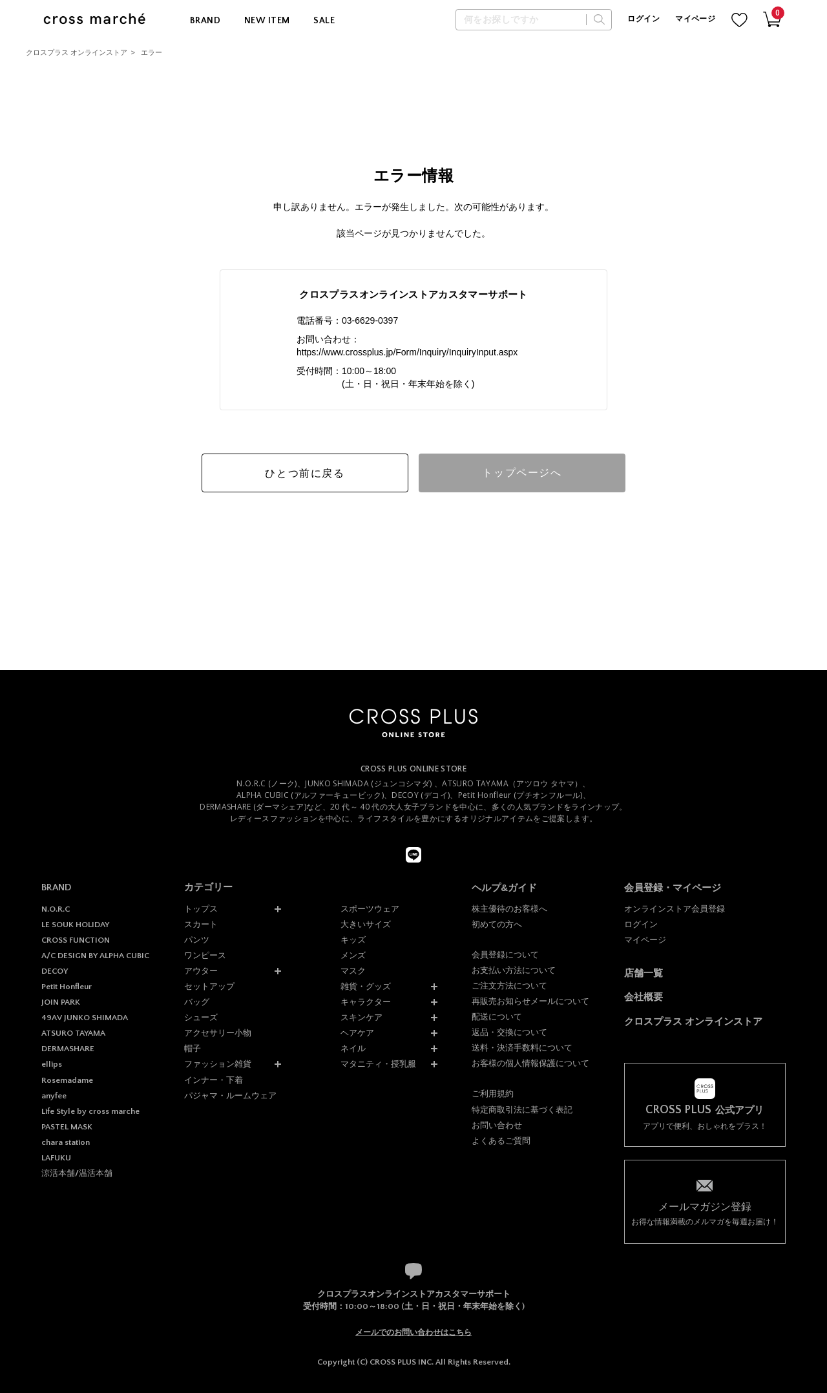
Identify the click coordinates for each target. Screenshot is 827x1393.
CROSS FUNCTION (75, 940)
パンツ (196, 940)
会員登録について (505, 954)
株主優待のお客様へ (509, 909)
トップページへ (521, 472)
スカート (201, 924)
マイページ (695, 19)
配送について (497, 1016)
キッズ (353, 940)
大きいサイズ (365, 924)
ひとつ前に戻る (304, 473)
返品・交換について (509, 1032)
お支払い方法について (514, 970)
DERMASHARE (67, 1048)
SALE (324, 21)
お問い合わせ (497, 1125)
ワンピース (205, 955)
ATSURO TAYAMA (73, 1033)
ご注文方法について (509, 985)
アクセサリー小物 (217, 1033)
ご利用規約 (493, 1093)
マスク (353, 971)
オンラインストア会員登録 (674, 909)
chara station (65, 1142)
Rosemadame (67, 1080)
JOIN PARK (60, 1002)
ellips (51, 1064)
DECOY (54, 971)
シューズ (201, 1017)
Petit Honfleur (66, 986)
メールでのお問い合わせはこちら (413, 1332)
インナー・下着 (213, 1080)
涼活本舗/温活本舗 (76, 1173)
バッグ (196, 1002)
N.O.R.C (55, 909)
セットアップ (209, 986)
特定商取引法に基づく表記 (522, 1110)
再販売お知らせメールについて (530, 1001)
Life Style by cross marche (90, 1111)
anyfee (54, 1095)
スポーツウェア (369, 909)
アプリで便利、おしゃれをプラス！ (705, 1117)
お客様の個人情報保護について (530, 1063)
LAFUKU (56, 1157)
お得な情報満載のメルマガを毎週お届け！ (705, 1213)
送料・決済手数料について (522, 1048)
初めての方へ (497, 924)
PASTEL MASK (66, 1126)
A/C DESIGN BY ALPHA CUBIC (95, 955)
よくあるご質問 (501, 1141)
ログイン (643, 19)
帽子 (192, 1048)
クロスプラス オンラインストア (76, 52)
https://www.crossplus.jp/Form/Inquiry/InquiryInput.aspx (407, 352)
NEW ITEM (266, 21)
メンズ (353, 955)
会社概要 (643, 996)
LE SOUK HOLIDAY (75, 924)
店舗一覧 (643, 972)
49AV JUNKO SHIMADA (84, 1017)
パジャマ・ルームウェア (230, 1095)
